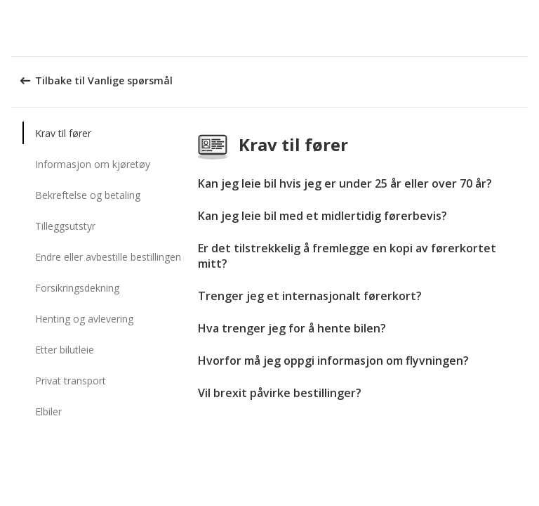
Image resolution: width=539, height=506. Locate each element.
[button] (523, 28)
